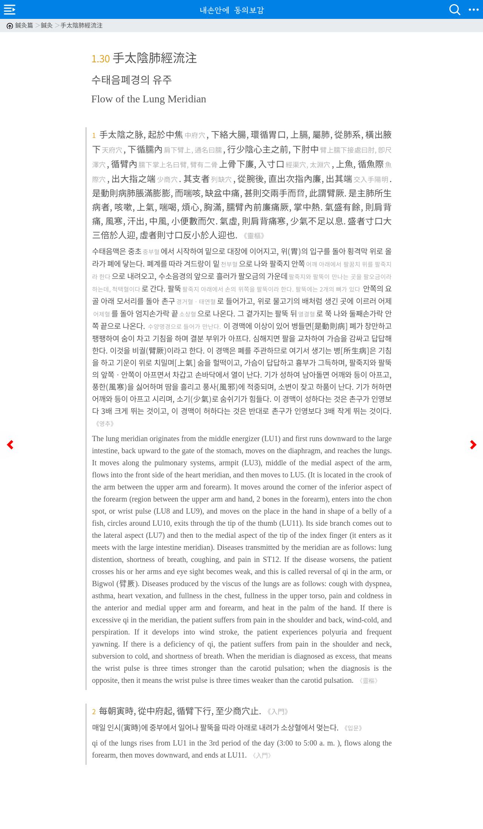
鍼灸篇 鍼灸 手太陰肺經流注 (54, 25)
